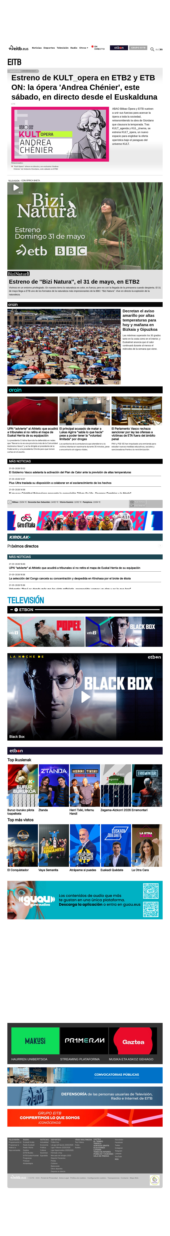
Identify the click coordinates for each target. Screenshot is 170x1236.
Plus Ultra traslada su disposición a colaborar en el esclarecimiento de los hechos (60, 483)
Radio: (26, 1140)
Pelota (53, 1161)
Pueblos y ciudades (103, 1154)
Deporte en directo (58, 1171)
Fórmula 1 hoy (56, 1153)
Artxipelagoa (28, 1163)
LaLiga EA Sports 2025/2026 (62, 1145)
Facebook (119, 1142)
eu (157, 49)
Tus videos (137, 505)
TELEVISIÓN (25, 601)
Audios (78, 1147)
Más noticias (20, 461)
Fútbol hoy (55, 1142)
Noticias (37, 48)
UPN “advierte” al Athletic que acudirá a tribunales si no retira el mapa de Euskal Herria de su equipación (74, 567)
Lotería (97, 1150)
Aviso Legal (64, 1178)
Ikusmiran (44, 1153)
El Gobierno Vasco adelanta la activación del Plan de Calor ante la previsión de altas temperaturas (70, 472)
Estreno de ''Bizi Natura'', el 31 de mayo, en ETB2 (74, 281)
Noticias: (44, 1140)
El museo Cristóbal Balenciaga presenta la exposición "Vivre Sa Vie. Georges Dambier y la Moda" (70, 493)
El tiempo (98, 1141)
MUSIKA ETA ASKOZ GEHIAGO (131, 1059)
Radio (73, 48)
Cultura (43, 1150)
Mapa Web (134, 1178)
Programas (27, 1158)
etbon (26, 609)
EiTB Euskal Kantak (31, 1155)
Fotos (77, 1145)
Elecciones (99, 1148)
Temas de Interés (102, 1152)
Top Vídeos (79, 1142)
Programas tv (14, 1145)
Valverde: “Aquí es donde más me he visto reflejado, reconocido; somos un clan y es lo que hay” (70, 589)
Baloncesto (55, 1166)
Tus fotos (137, 502)
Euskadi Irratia (28, 1142)
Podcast (26, 1161)
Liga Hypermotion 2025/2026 (62, 1150)
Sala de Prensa (101, 1156)
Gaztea (26, 1150)
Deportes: (56, 1140)
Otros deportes (57, 1169)
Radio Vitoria (28, 1147)
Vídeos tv (12, 1147)
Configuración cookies (96, 1178)
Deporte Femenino (58, 1158)
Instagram (119, 1148)
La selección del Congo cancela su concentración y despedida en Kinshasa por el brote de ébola (70, 578)
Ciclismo (54, 1163)
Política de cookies (78, 1178)
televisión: (14, 1140)
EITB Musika (28, 1153)
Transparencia (113, 1178)
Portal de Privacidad (49, 1178)
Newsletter (119, 1140)
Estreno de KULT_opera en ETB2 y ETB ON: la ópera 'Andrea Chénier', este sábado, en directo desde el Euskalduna (84, 87)
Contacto (124, 1178)
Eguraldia (44, 1155)
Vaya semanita (14, 1150)
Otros (82, 48)
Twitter (117, 1145)
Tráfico (97, 1143)
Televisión (63, 48)
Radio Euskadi (28, 1145)
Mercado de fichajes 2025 (61, 1155)
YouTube (118, 1156)
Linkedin (118, 1154)
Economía (44, 1145)
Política (43, 1147)
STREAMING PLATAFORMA (80, 1059)
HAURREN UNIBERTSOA (29, 1059)
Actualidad (44, 1142)
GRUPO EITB (138, 47)
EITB (14, 62)
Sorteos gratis (101, 1146)
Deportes (49, 48)
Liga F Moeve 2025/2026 (60, 1147)
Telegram (118, 1151)
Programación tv (15, 1142)
